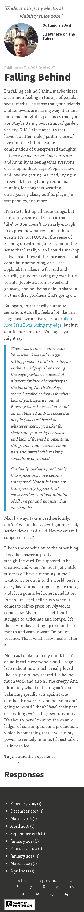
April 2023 (19, 871)
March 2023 (21, 863)
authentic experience (35, 756)
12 (37, 893)
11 (22, 893)
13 (52, 893)
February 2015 (23, 803)
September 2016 (25, 833)
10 (72, 886)
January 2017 (22, 841)
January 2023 (22, 856)
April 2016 (19, 826)
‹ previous (49, 880)
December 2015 (24, 811)
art (18, 762)
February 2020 (23, 848)
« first (23, 880)
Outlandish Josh (57, 25)
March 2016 (21, 818)
